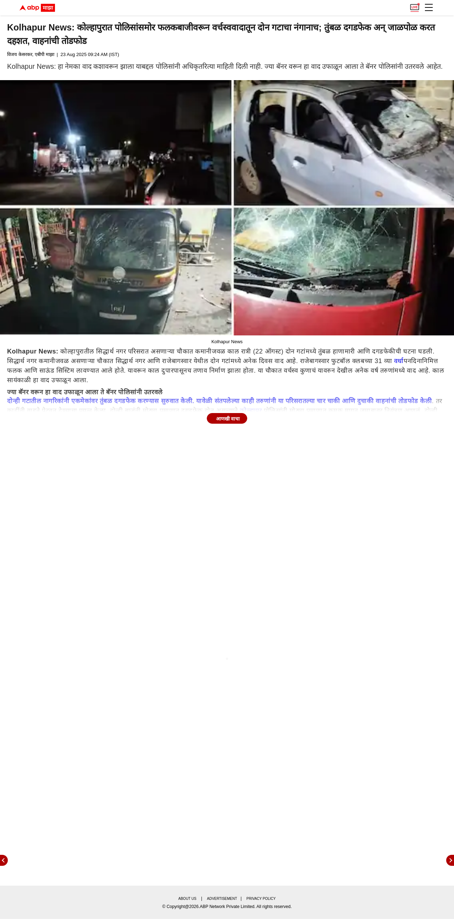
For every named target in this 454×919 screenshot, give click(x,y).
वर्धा (399, 360)
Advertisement (222, 899)
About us (187, 899)
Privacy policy (261, 899)
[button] (429, 7)
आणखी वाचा (228, 419)
